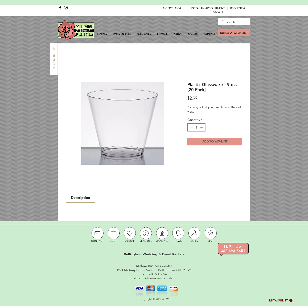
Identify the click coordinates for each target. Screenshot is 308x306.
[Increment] (202, 127)
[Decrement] (191, 127)
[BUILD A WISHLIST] (234, 32)
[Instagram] (65, 7)
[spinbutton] (196, 127)
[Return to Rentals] (54, 59)
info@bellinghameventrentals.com (154, 278)
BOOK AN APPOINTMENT (208, 8)
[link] (80, 197)
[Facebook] (60, 7)
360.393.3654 (171, 8)
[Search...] (234, 22)
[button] (280, 300)
